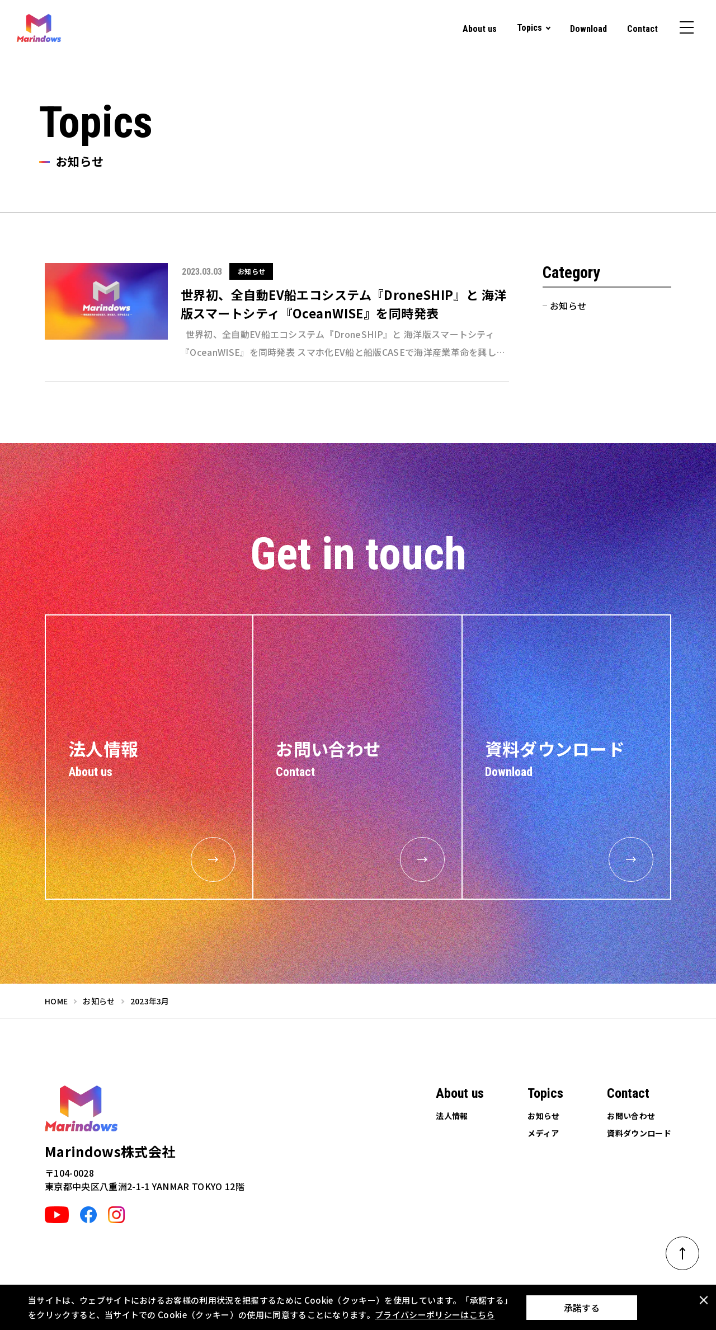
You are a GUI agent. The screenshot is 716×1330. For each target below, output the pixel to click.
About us (480, 29)
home (56, 1001)
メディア (543, 1133)
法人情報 (452, 1115)
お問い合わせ (631, 1115)
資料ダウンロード (639, 1133)
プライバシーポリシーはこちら (434, 1314)
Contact (642, 29)
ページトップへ (690, 1249)
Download (588, 29)
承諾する (582, 1307)
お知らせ (568, 305)
